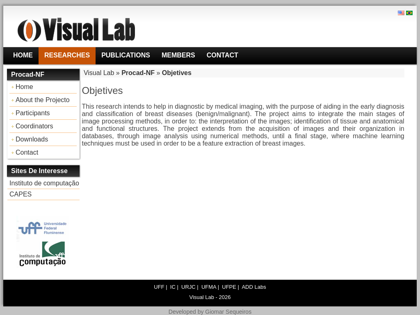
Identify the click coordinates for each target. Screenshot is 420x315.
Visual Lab (99, 72)
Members (178, 55)
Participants (33, 113)
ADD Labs (254, 287)
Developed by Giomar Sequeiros (210, 311)
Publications (125, 55)
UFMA (208, 287)
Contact (222, 55)
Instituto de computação (44, 183)
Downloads (32, 139)
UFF (159, 287)
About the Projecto (43, 99)
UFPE (229, 287)
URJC (188, 287)
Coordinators (34, 126)
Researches (67, 55)
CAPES (20, 194)
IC (173, 287)
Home (23, 55)
